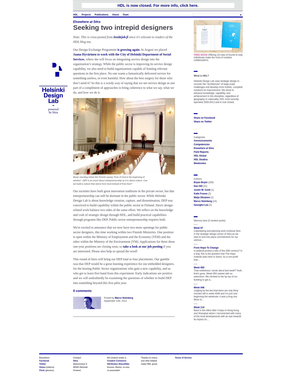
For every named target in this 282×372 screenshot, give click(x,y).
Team (126, 14)
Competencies (202, 144)
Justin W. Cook (202, 190)
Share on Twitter (203, 121)
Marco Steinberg (124, 298)
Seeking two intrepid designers (123, 27)
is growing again (128, 49)
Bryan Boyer (201, 182)
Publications (101, 14)
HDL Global (200, 155)
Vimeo (42, 367)
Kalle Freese (201, 193)
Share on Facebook (204, 118)
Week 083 (199, 267)
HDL (75, 14)
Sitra (75, 361)
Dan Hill (198, 186)
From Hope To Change (206, 247)
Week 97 (198, 228)
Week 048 (199, 287)
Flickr (42, 370)
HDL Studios (201, 159)
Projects (86, 14)
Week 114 (199, 307)
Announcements (203, 140)
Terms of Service (183, 358)
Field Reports (201, 152)
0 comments (82, 291)
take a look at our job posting (142, 246)
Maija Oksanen (202, 197)
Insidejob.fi (120, 37)
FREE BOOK (201, 55)
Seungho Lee (201, 205)
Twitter (42, 364)
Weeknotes (200, 163)
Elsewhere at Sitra (86, 22)
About (115, 14)
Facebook (44, 361)
